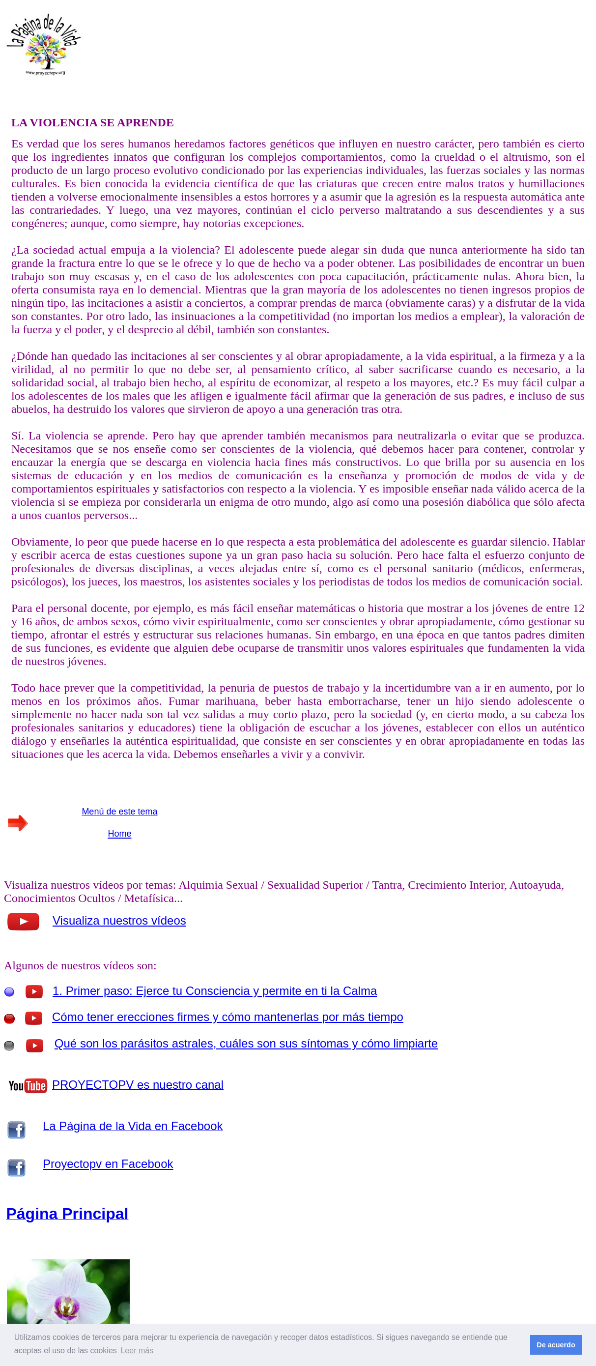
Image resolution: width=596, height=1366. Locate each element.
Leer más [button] (136, 1350)
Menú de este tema (119, 811)
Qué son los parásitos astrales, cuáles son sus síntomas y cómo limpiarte (246, 1043)
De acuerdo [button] (556, 1345)
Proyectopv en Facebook (108, 1163)
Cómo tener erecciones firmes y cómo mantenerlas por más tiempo (227, 1016)
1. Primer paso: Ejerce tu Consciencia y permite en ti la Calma (215, 990)
